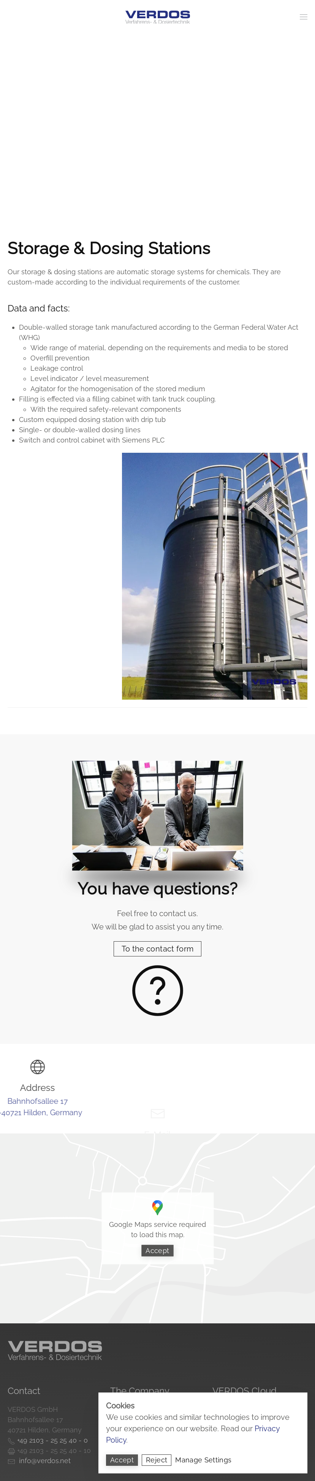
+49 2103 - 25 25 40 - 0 (51, 1440)
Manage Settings (203, 1460)
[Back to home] (158, 17)
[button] (303, 17)
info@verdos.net (43, 1461)
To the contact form (158, 948)
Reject (156, 1460)
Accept (157, 1250)
